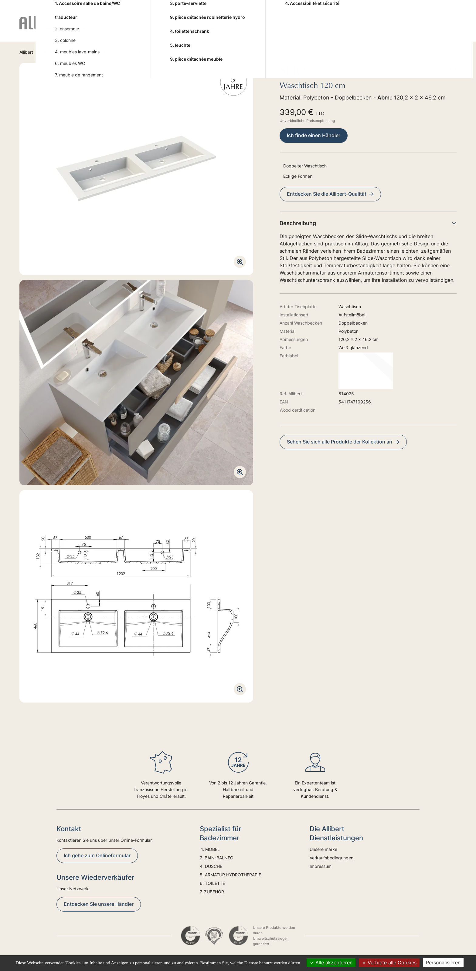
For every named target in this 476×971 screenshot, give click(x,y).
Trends (422, 28)
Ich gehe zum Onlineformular (97, 855)
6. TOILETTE (343, 28)
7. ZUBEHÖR (381, 28)
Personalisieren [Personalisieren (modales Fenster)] (443, 962)
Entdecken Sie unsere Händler (99, 904)
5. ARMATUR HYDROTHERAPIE (283, 28)
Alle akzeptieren (331, 962)
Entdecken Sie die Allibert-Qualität (330, 194)
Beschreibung (368, 223)
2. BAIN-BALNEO (181, 28)
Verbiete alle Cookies (389, 962)
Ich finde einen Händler (313, 135)
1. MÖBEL (141, 28)
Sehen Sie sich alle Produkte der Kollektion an (343, 442)
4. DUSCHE (224, 28)
